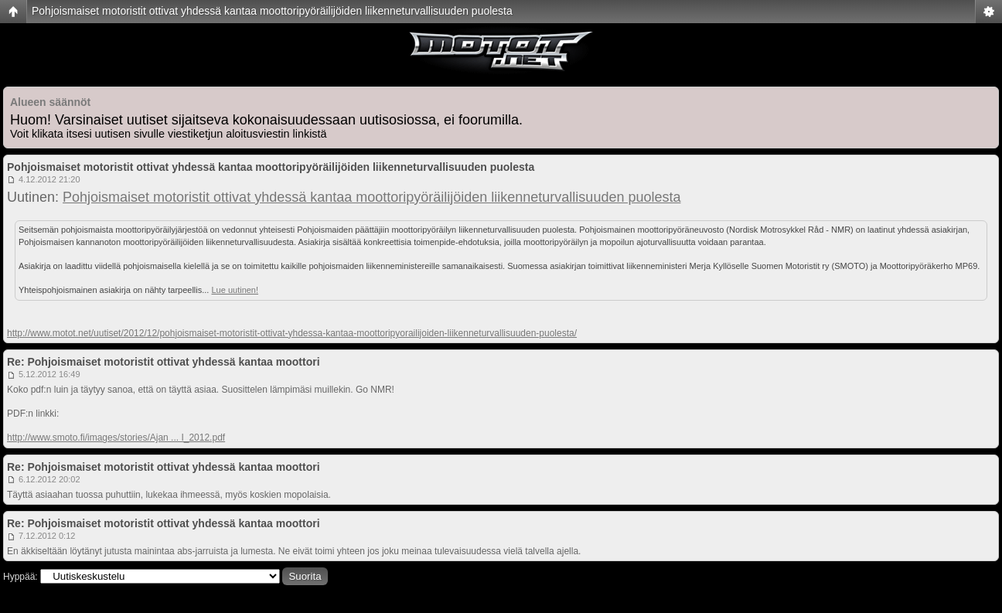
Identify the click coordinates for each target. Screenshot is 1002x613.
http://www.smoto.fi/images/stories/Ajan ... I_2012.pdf (116, 437)
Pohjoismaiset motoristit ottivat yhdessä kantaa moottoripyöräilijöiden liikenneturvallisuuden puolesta (272, 11)
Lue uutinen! (234, 290)
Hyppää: (20, 576)
